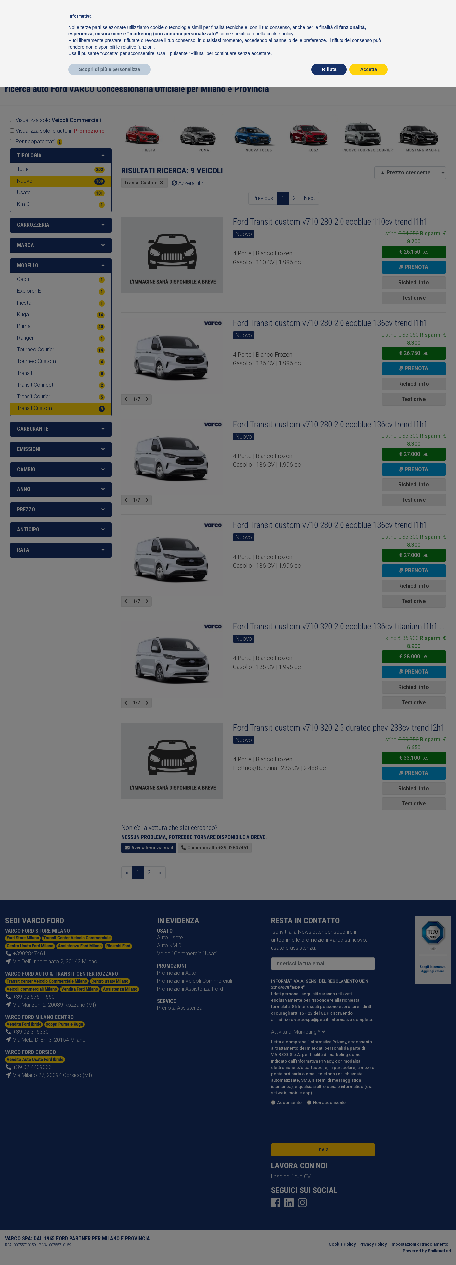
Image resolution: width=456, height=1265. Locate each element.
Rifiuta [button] (329, 69)
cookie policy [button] (280, 33)
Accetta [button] (368, 69)
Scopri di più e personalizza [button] (109, 69)
